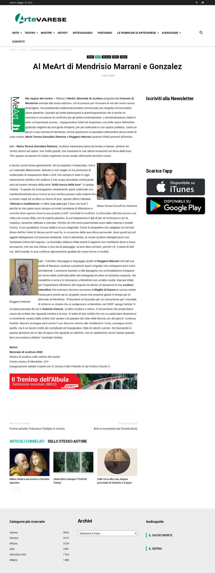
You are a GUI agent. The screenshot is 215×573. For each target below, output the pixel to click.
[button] (201, 33)
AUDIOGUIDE (171, 32)
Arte (98, 57)
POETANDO (105, 32)
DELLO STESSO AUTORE (67, 441)
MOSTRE (48, 32)
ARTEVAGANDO (83, 32)
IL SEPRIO (155, 548)
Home (13, 49)
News (115, 57)
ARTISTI (63, 32)
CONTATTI (18, 41)
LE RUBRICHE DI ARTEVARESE (138, 32)
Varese (123, 57)
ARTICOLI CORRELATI (27, 441)
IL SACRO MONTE (160, 535)
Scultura (106, 57)
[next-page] (17, 490)
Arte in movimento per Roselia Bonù (115, 428)
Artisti (22, 49)
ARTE (17, 32)
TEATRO (31, 32)
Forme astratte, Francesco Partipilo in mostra (37, 428)
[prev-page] (12, 490)
